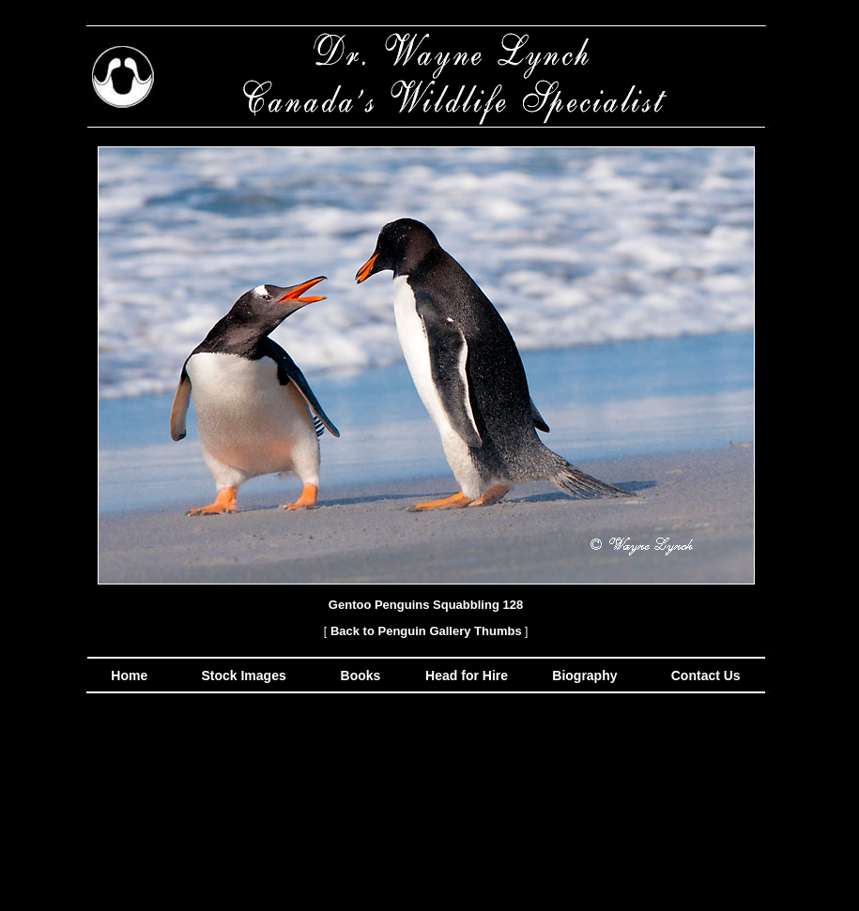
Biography (582, 675)
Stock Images (242, 675)
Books (363, 675)
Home (129, 675)
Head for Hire (468, 675)
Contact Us (704, 675)
